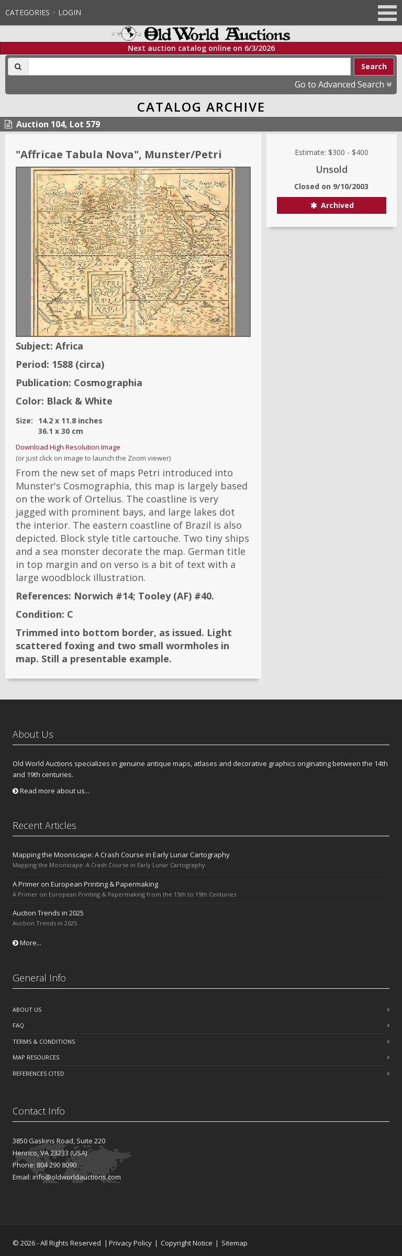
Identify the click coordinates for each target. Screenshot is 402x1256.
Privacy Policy (130, 1243)
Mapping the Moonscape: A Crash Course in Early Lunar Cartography (121, 854)
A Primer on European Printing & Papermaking (85, 884)
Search (374, 66)
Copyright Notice (187, 1243)
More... (27, 942)
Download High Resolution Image (68, 447)
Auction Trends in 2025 (48, 913)
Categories (27, 12)
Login (69, 12)
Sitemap (234, 1243)
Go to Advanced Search (343, 84)
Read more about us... (51, 790)
